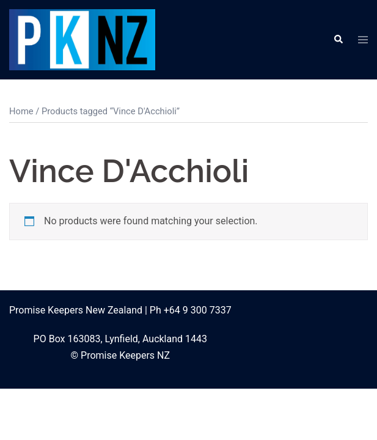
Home (21, 111)
